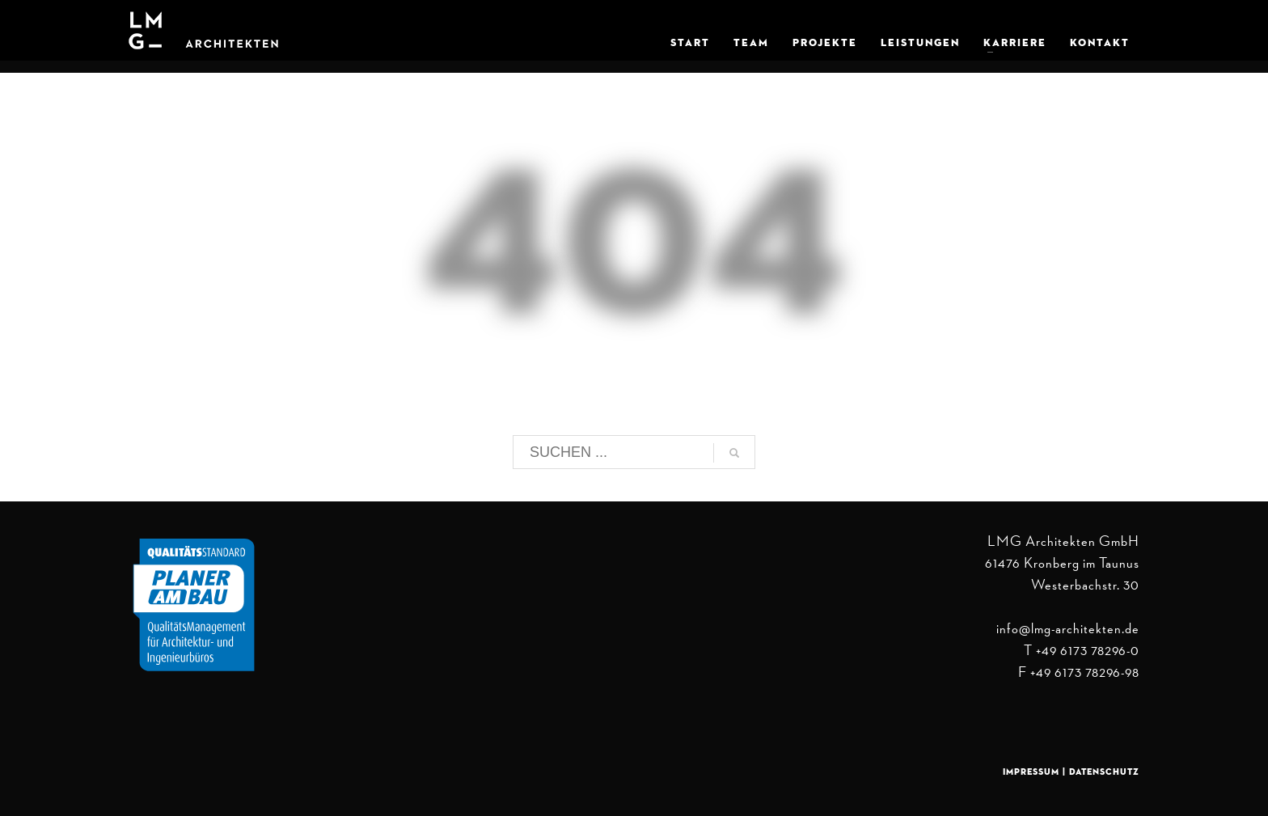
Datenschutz (1104, 771)
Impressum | (1036, 771)
